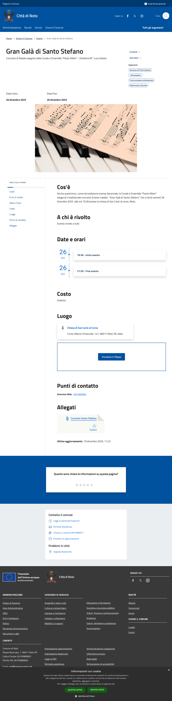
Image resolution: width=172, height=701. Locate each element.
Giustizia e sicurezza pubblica (101, 608)
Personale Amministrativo (15, 628)
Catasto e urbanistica (55, 618)
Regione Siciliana (11, 3)
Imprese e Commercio (55, 613)
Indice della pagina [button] (17, 182)
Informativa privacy (96, 653)
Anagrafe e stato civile (55, 603)
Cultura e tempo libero (55, 608)
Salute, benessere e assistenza (101, 623)
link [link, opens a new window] (113, 684)
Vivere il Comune (24, 38)
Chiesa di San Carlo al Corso (82, 328)
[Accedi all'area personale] (155, 3)
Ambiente (91, 618)
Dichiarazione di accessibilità (100, 664)
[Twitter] (133, 16)
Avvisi (131, 613)
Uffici (5, 613)
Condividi (135, 52)
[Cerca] (166, 15)
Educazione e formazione (99, 603)
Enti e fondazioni (11, 618)
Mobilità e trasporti (54, 623)
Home (9, 38)
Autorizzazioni (93, 628)
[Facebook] (126, 16)
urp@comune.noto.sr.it (20, 666)
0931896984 (80, 394)
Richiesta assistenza (54, 664)
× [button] (169, 670)
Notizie (132, 603)
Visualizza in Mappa (111, 357)
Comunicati (134, 608)
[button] (86, 696)
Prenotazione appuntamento (58, 648)
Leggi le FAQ (51, 659)
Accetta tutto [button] (75, 690)
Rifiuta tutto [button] (97, 690)
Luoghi (132, 627)
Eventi (39, 38)
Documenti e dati (11, 633)
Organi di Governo (11, 603)
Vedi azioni (135, 58)
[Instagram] (141, 16)
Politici (6, 623)
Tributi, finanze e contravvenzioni (103, 613)
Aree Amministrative (13, 608)
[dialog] (86, 684)
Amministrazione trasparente (101, 648)
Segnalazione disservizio (56, 653)
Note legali (92, 659)
